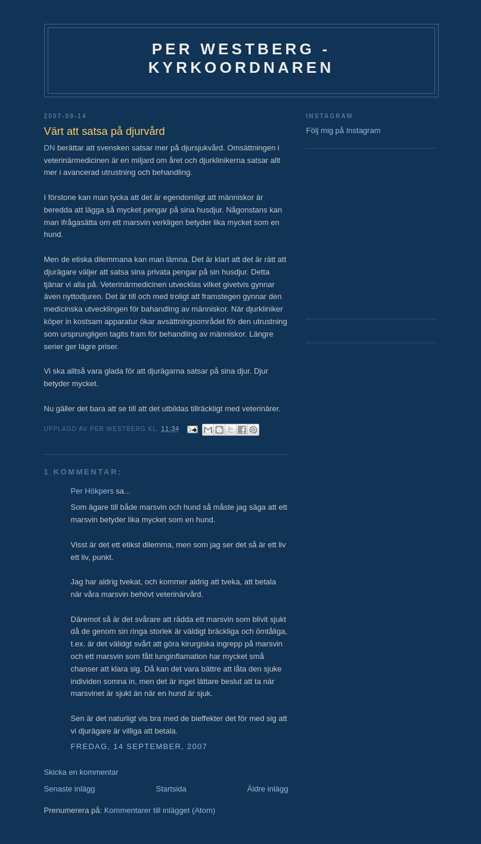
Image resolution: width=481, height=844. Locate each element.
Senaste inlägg (69, 788)
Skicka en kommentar (81, 772)
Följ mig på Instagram (343, 130)
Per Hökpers (92, 490)
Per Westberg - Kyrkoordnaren (241, 58)
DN (49, 147)
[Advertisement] (342, 232)
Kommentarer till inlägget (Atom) (159, 810)
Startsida (171, 788)
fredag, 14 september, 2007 (139, 746)
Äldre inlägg (267, 788)
